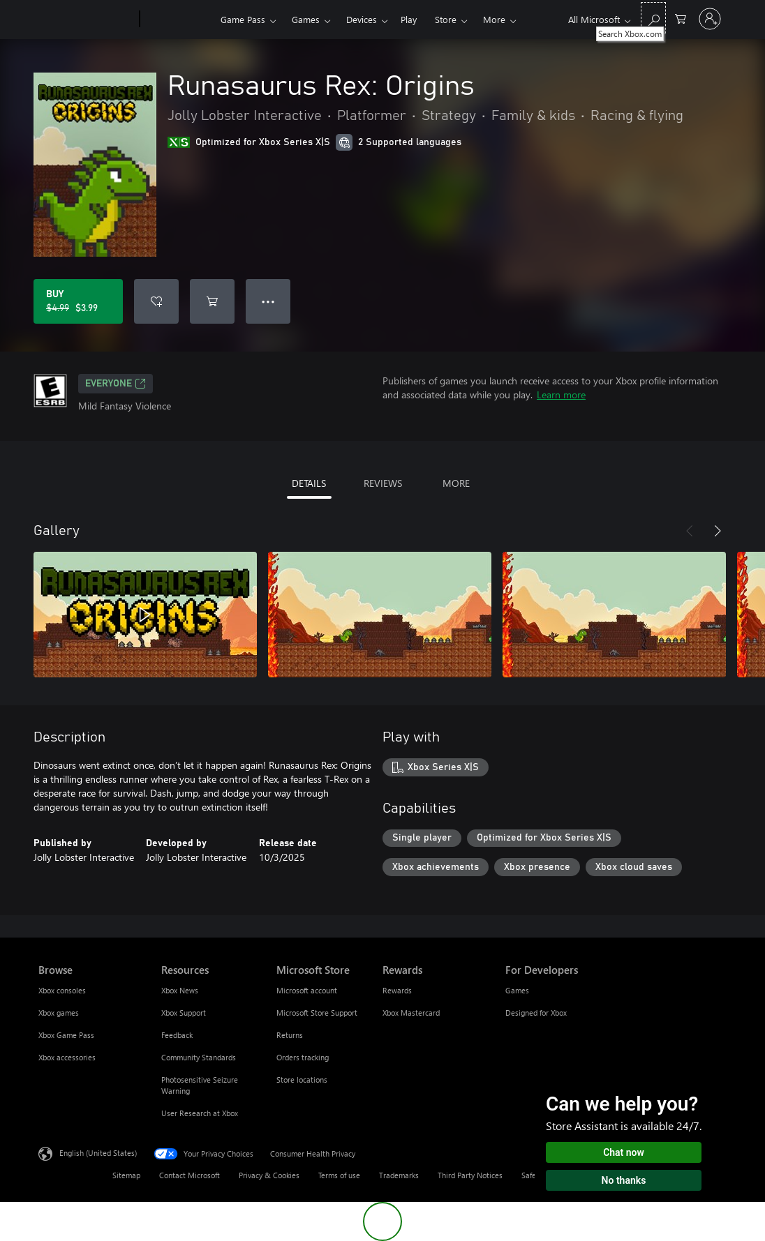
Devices (361, 19)
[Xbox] (178, 19)
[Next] (717, 531)
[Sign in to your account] (710, 19)
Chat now (623, 1152)
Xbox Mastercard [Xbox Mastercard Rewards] (411, 1012)
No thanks (624, 1180)
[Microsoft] (86, 19)
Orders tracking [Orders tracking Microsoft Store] (302, 1057)
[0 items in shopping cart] (680, 17)
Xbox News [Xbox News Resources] (179, 990)
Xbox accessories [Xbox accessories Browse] (67, 1057)
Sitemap (126, 1175)
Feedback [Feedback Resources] (177, 1034)
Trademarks (399, 1175)
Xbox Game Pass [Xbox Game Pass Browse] (66, 1034)
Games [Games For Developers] (517, 990)
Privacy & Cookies (269, 1175)
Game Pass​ (243, 19)
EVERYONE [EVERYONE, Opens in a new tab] (115, 383)
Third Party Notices (470, 1175)
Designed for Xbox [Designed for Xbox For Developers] (536, 1012)
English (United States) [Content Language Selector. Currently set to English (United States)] (98, 1152)
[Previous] (690, 531)
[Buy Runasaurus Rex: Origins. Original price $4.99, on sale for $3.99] (78, 301)
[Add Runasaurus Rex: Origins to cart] (212, 301)
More (494, 19)
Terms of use (339, 1175)
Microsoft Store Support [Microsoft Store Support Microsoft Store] (316, 1012)
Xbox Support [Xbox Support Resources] (183, 1012)
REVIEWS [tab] (383, 483)
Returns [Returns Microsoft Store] (289, 1034)
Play (409, 19)
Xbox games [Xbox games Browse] (58, 1012)
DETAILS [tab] (309, 483)
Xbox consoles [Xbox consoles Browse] (62, 990)
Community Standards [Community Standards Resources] (198, 1057)
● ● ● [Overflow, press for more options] (268, 301)
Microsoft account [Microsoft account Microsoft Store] (306, 990)
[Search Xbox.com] (653, 17)
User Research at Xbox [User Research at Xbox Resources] (199, 1113)
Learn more (561, 394)
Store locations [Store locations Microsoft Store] (301, 1079)
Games (306, 19)
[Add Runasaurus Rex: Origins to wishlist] (156, 301)
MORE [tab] (456, 483)
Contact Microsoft (189, 1175)
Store (445, 19)
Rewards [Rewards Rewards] (397, 990)
